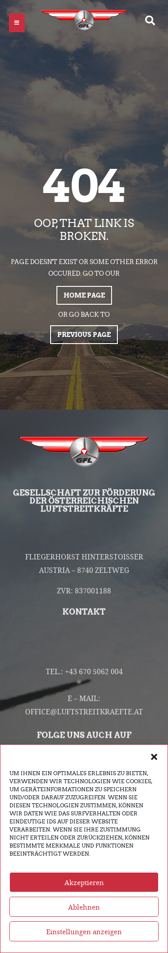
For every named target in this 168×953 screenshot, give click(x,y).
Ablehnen (84, 916)
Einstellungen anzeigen (84, 940)
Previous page (84, 335)
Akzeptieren (84, 891)
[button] (154, 765)
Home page (84, 295)
